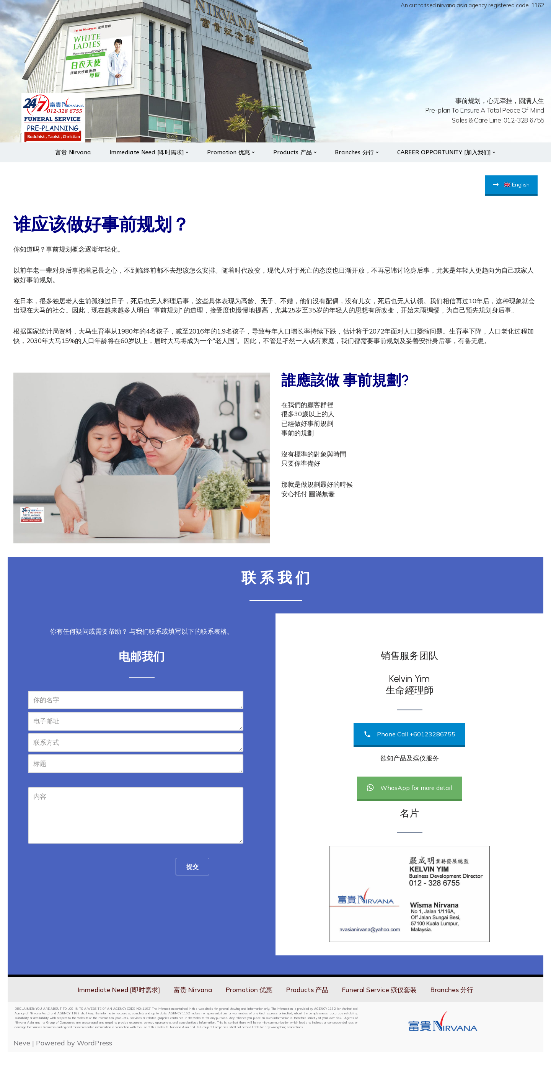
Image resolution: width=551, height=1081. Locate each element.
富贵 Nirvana (65, 160)
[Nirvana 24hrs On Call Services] (53, 123)
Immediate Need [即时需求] (112, 1018)
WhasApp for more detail (409, 816)
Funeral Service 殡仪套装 (385, 1018)
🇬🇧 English (511, 193)
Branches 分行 (460, 1018)
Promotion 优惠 (249, 1018)
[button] (184, 160)
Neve (21, 1071)
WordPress (94, 1071)
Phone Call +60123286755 (409, 763)
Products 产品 (309, 1018)
